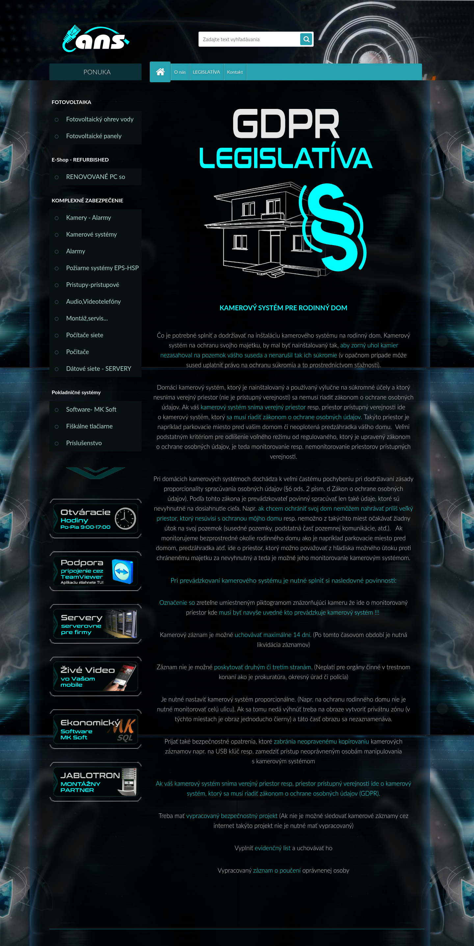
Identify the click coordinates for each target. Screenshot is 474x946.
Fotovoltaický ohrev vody (100, 119)
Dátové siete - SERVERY (98, 368)
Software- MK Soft (91, 409)
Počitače (77, 351)
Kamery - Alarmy (88, 217)
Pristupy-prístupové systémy (92, 287)
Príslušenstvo (84, 443)
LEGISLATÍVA (206, 72)
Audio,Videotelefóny (93, 301)
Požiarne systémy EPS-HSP (102, 267)
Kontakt (235, 72)
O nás (180, 72)
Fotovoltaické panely (93, 136)
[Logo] (94, 39)
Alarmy (75, 251)
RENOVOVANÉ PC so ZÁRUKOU (95, 179)
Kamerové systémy (91, 234)
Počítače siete (84, 335)
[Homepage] (163, 72)
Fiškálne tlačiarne (89, 426)
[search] (306, 39)
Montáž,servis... (87, 318)
